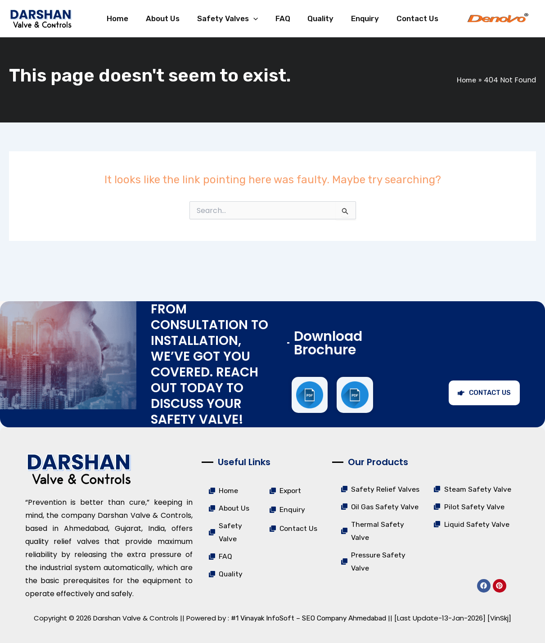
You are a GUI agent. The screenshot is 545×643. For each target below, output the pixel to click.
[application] (259, 23)
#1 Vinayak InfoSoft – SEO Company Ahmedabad (308, 618)
